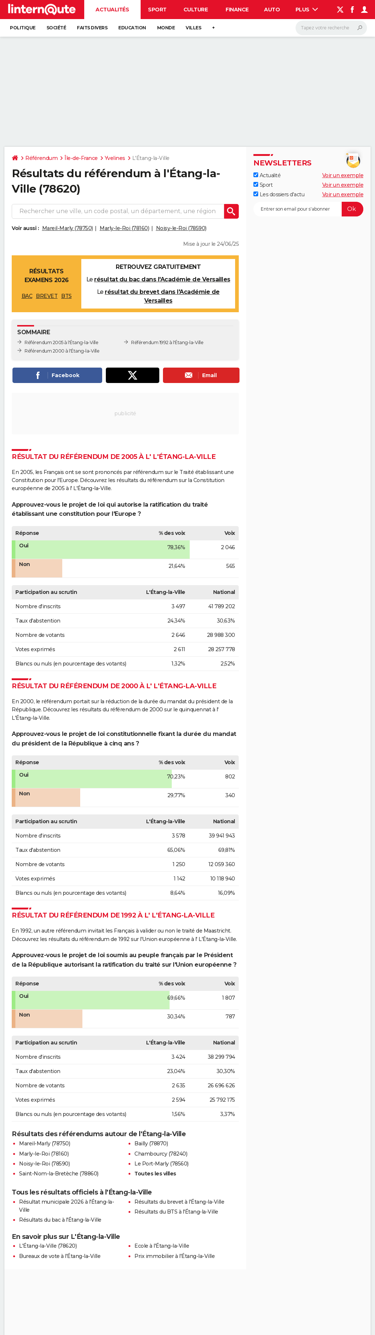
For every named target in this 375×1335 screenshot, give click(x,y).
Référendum (41, 158)
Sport (157, 9)
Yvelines (115, 158)
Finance (237, 9)
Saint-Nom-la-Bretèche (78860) (59, 1173)
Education (132, 27)
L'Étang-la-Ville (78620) (48, 1246)
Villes (193, 27)
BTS (66, 296)
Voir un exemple (343, 175)
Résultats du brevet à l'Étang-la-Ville (179, 1202)
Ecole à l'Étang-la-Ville (161, 1246)
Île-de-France (81, 158)
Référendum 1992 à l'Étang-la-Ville (167, 342)
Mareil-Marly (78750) (67, 228)
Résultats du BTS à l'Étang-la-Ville (176, 1211)
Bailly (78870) (151, 1143)
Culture (195, 9)
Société (56, 27)
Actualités (112, 9)
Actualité (267, 175)
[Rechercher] (331, 28)
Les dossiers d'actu (278, 194)
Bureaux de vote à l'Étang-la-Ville (59, 1256)
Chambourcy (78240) (160, 1153)
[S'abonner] (308, 209)
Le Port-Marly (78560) (161, 1163)
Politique (23, 27)
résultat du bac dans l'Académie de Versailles (162, 279)
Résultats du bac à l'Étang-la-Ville (60, 1220)
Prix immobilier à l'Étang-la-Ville (174, 1256)
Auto (272, 9)
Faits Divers (92, 27)
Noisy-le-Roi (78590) (181, 228)
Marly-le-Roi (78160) (124, 228)
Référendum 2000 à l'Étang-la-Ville (62, 351)
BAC (27, 296)
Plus (307, 9)
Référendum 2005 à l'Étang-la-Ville (61, 342)
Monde (166, 27)
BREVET (46, 296)
